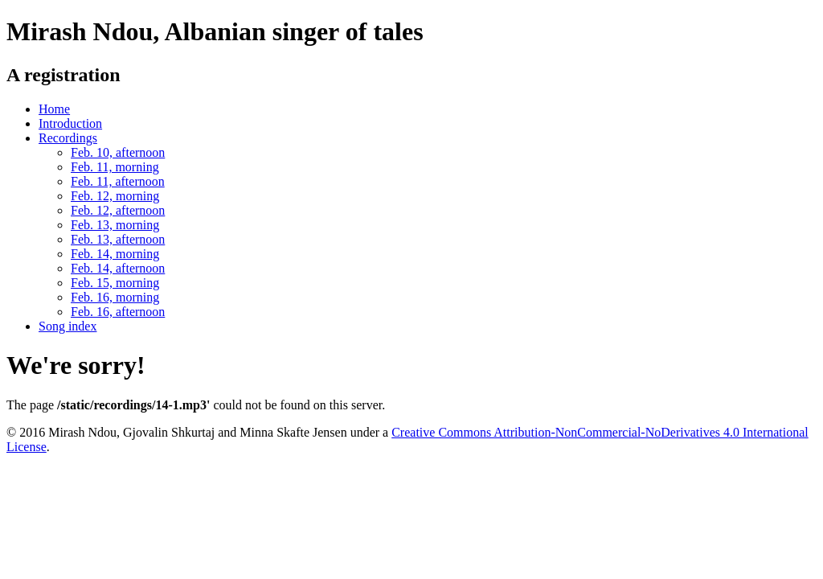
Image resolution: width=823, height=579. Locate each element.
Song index (67, 326)
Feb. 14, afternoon (118, 268)
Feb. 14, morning (115, 254)
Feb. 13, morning (115, 225)
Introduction (70, 123)
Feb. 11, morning (115, 167)
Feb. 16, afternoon (118, 311)
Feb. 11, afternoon (118, 181)
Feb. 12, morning (115, 196)
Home (54, 109)
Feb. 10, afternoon (118, 152)
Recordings (68, 138)
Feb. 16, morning (115, 297)
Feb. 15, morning (115, 283)
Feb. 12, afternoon (118, 210)
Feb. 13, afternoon (118, 239)
